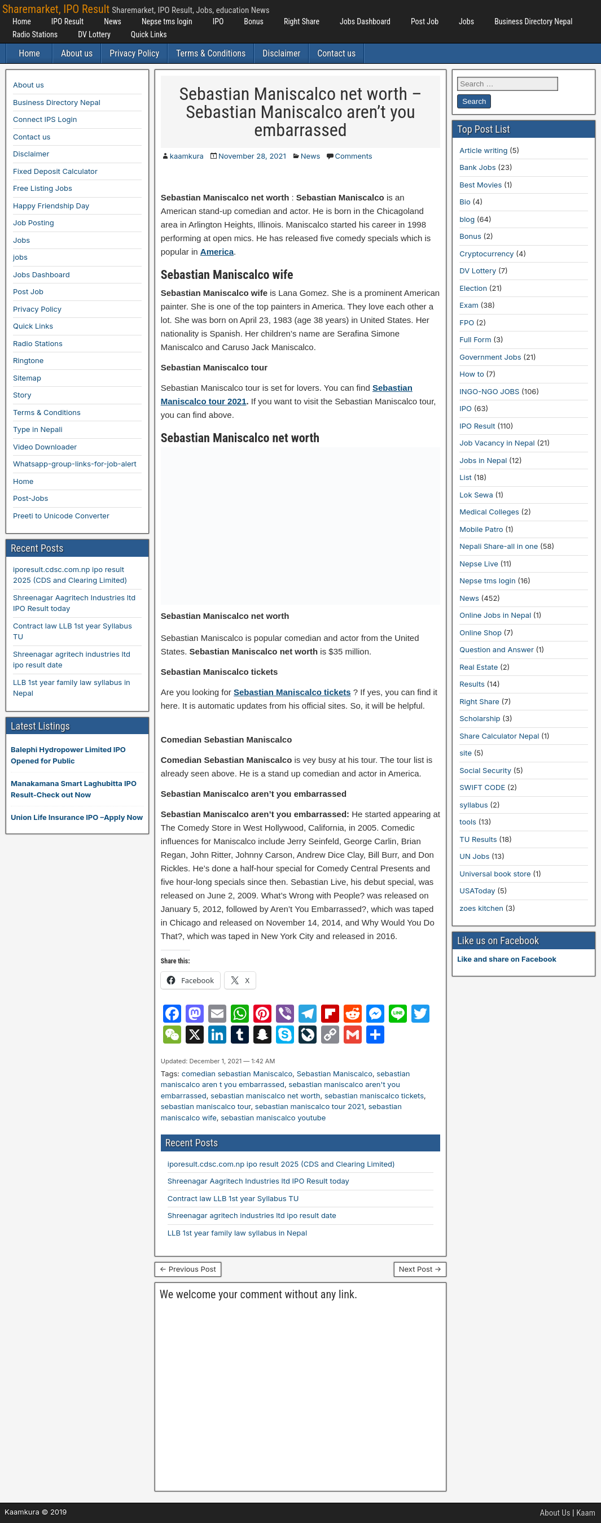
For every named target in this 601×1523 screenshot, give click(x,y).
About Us (555, 1513)
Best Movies (480, 184)
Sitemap (27, 377)
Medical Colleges (489, 511)
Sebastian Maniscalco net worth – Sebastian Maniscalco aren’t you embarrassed (300, 112)
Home (21, 21)
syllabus (473, 804)
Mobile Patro (481, 529)
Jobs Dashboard (365, 21)
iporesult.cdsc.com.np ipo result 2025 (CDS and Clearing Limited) (281, 1163)
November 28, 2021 (252, 155)
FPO (466, 322)
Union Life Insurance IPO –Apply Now (77, 817)
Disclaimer (281, 53)
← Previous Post (188, 1268)
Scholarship (479, 718)
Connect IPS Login (45, 119)
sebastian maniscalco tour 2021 (310, 1106)
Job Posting (33, 222)
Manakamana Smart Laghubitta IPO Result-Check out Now (74, 789)
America (217, 251)
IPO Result (67, 21)
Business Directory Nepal (533, 21)
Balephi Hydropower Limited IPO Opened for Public (68, 755)
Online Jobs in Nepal (495, 614)
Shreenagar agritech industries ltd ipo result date (252, 1215)
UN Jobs (474, 856)
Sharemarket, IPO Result (55, 9)
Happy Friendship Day (51, 205)
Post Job (424, 21)
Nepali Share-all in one (498, 546)
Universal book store (494, 873)
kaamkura (187, 155)
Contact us (336, 53)
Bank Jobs (477, 167)
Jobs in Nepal (483, 460)
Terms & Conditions (210, 53)
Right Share (301, 21)
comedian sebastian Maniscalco (237, 1073)
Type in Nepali (38, 429)
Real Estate (478, 666)
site (465, 752)
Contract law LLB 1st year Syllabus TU (233, 1198)
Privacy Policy (134, 53)
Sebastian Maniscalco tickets (292, 692)
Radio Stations (35, 34)
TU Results (478, 839)
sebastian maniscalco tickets (374, 1095)
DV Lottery (94, 34)
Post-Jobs (30, 498)
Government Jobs (490, 356)
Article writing (483, 150)
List (465, 477)
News (112, 21)
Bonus (254, 21)
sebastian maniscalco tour (206, 1106)
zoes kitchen (481, 908)
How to (471, 373)
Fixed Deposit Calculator (55, 171)
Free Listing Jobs (42, 188)
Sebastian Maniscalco (334, 1073)
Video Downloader (45, 446)
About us (77, 53)
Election (473, 288)
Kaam (585, 1513)
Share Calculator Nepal (499, 735)
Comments (353, 155)
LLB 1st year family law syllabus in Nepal (237, 1232)
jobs (20, 256)
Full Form (475, 339)
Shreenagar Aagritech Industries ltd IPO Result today (258, 1180)
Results (472, 683)
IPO (218, 21)
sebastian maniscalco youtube (273, 1117)
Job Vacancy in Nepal (497, 442)
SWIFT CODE (482, 787)
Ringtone (28, 360)
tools (467, 821)
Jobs (466, 21)
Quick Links (149, 34)
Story (22, 394)
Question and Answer (496, 649)
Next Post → (420, 1268)
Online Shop (480, 632)
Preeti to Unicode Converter (61, 515)
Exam (469, 304)
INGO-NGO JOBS (489, 391)
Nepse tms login (167, 21)
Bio (464, 201)
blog (467, 219)
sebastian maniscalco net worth (265, 1095)
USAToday (477, 890)
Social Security (485, 770)
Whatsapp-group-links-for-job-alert (75, 463)
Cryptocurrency (486, 253)
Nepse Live (478, 563)
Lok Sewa (476, 494)
